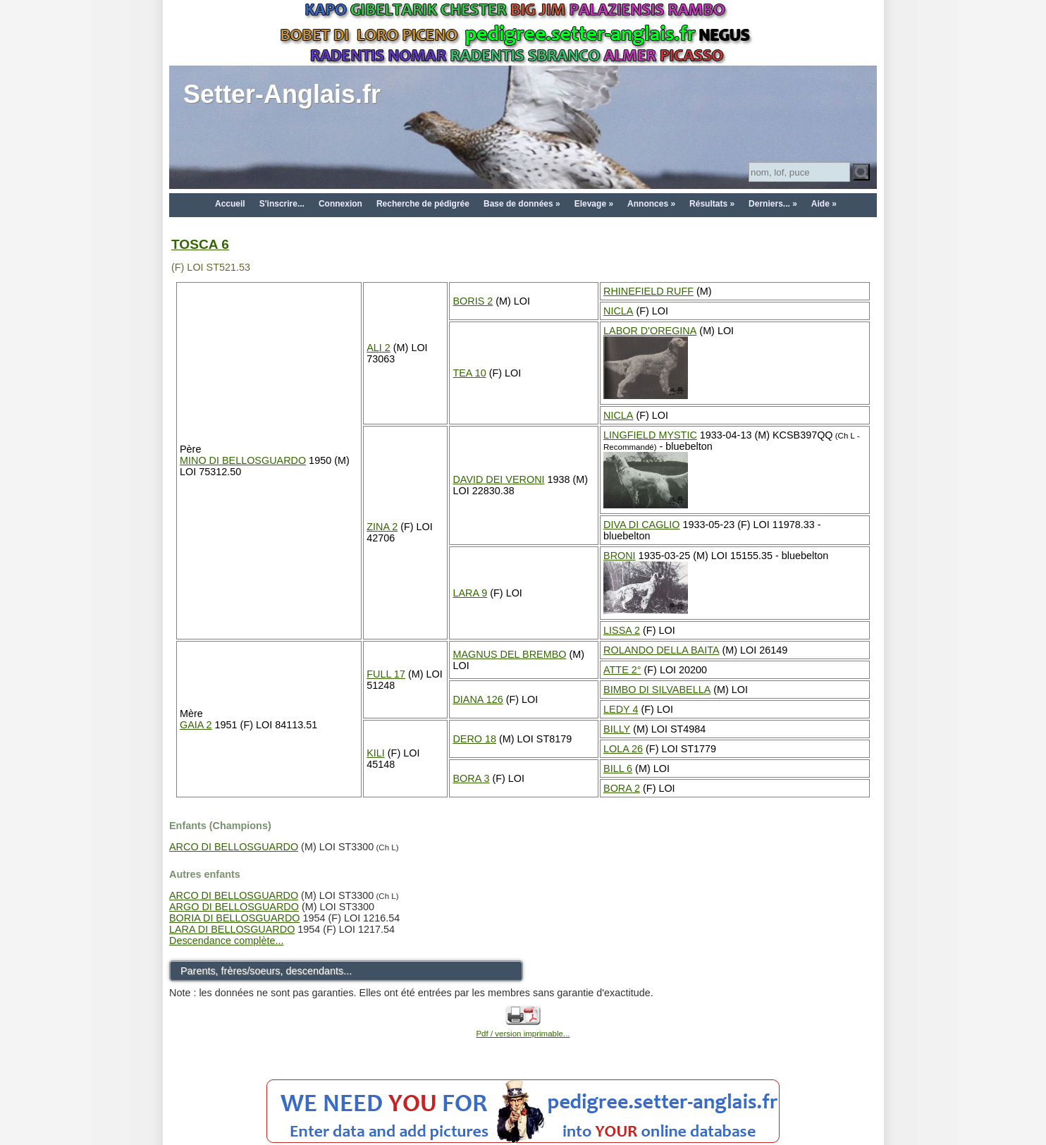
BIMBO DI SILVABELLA (656, 689)
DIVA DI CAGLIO (641, 524)
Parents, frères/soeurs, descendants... (266, 970)
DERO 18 (474, 739)
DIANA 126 (478, 699)
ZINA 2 (382, 526)
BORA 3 (471, 778)
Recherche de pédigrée (422, 204)
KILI (376, 753)
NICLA (618, 311)
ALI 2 (378, 347)
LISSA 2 (621, 630)
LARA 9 (470, 593)
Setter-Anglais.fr (282, 94)
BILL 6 (617, 768)
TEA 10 (469, 373)
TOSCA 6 (200, 244)
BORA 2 (621, 788)
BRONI (619, 555)
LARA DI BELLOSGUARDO (232, 929)
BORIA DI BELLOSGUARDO (234, 918)
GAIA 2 (196, 724)
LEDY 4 (620, 709)
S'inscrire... (281, 204)
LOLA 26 (623, 748)
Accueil (230, 204)
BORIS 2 (473, 301)
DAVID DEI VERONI (498, 479)
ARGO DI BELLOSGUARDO (234, 906)
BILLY (616, 729)
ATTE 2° (622, 669)
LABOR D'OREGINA (649, 330)
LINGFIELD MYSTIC (650, 435)
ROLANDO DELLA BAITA (661, 650)
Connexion (340, 204)
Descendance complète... (226, 940)
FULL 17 (386, 674)
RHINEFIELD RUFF (648, 291)
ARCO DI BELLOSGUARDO (233, 846)
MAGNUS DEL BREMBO (509, 654)
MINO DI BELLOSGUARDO (243, 460)
